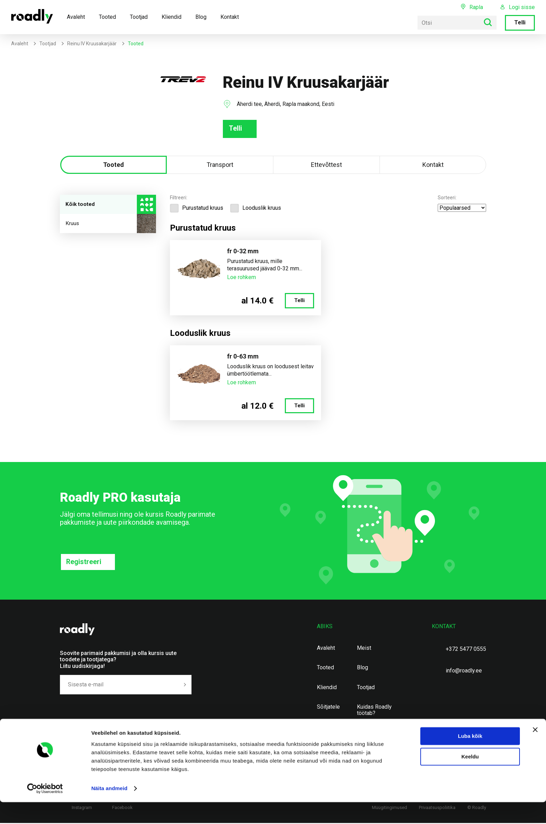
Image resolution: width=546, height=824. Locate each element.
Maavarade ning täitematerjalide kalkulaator (376, 737)
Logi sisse (522, 7)
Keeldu (470, 778)
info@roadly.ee (464, 671)
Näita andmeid (109, 810)
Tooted (107, 17)
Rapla (476, 7)
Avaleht (76, 17)
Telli (519, 22)
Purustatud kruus (196, 209)
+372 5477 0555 (466, 650)
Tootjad (139, 17)
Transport (219, 165)
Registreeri (84, 563)
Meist (364, 649)
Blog (200, 17)
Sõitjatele (328, 708)
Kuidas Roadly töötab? (374, 711)
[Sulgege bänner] (535, 751)
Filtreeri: (178, 198)
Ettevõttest (326, 165)
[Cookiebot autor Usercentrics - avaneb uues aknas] (45, 810)
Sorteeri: (447, 198)
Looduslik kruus (255, 209)
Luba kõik (470, 758)
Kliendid (171, 17)
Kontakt (229, 17)
